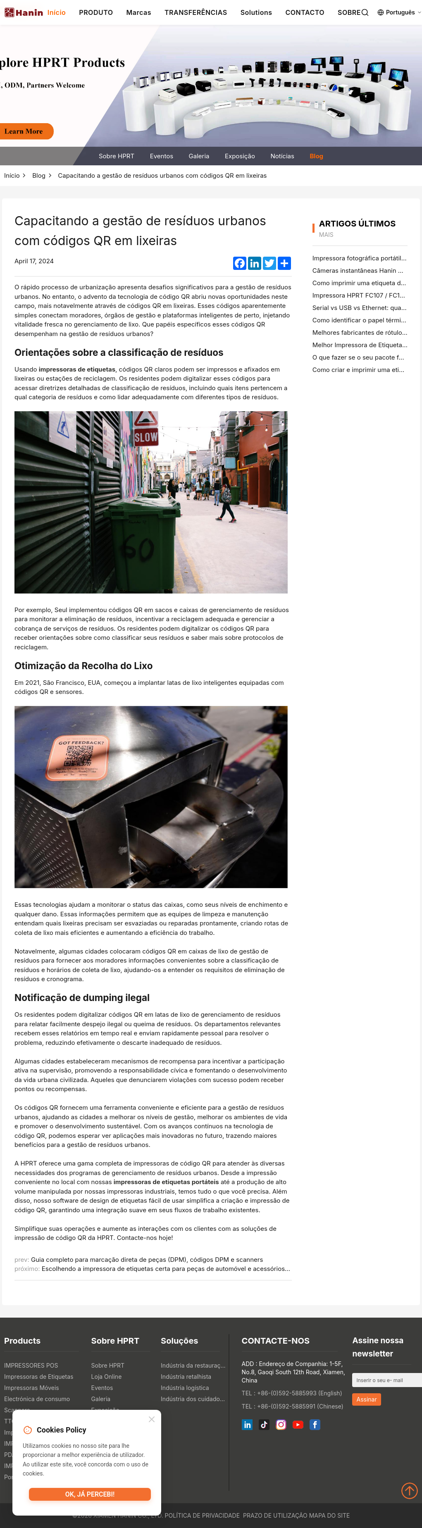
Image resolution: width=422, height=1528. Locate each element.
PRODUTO (96, 12)
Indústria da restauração (193, 1365)
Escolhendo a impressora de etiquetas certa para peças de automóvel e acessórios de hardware (182, 1269)
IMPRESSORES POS (31, 1365)
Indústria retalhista (186, 1376)
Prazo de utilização (275, 1515)
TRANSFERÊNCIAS (196, 12)
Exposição (240, 156)
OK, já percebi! (90, 1497)
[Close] (152, 1421)
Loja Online (106, 1376)
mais (326, 234)
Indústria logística (185, 1387)
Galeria (199, 156)
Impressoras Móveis (31, 1387)
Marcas (138, 12)
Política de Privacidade (202, 1515)
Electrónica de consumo (37, 1398)
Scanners (17, 1410)
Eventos (161, 156)
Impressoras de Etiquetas (38, 1376)
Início (57, 12)
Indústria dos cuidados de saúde (193, 1398)
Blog (316, 156)
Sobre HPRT (116, 156)
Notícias (282, 156)
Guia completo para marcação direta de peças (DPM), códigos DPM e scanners (147, 1259)
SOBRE (349, 12)
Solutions (256, 12)
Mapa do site (329, 1515)
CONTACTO (304, 12)
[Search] (365, 12)
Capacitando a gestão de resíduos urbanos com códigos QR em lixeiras (162, 175)
